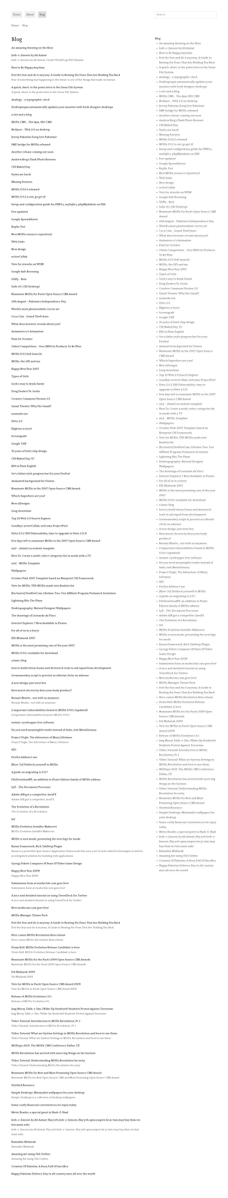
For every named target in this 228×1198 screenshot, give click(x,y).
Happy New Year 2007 (25, 368)
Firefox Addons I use (24, 757)
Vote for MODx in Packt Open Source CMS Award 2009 (46, 984)
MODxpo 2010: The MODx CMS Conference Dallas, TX (45, 1045)
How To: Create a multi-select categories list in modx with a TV (51, 555)
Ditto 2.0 (16, 421)
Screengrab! (19, 436)
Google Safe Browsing (25, 271)
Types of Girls (20, 376)
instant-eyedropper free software (32, 722)
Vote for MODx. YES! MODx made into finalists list (42, 585)
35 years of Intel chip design (29, 451)
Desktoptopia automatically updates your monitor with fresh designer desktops (62, 107)
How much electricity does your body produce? (41, 690)
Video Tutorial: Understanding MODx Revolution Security (48, 1060)
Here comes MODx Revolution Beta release (38, 935)
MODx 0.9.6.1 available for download (34, 653)
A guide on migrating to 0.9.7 (29, 772)
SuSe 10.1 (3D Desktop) (25, 286)
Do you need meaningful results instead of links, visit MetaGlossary (54, 729)
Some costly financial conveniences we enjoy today (43, 1105)
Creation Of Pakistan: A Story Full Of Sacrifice (39, 1166)
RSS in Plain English (23, 466)
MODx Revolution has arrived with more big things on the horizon (53, 1053)
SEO (13, 749)
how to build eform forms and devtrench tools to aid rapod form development (61, 668)
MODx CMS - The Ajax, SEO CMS (31, 122)
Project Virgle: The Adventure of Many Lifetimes (41, 737)
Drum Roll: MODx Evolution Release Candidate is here (45, 947)
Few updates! (19, 211)
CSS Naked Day (20, 166)
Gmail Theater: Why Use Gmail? (31, 406)
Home (17, 14)
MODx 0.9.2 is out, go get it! (28, 196)
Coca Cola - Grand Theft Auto (30, 316)
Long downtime (21, 510)
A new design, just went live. (29, 683)
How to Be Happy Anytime (28, 67)
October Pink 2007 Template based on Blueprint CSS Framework (52, 578)
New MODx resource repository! (31, 234)
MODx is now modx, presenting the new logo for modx (45, 838)
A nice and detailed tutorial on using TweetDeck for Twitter (49, 895)
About (30, 14)
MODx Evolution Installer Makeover (34, 826)
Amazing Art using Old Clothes (30, 1154)
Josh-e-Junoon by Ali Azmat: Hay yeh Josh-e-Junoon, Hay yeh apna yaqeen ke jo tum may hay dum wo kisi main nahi (187, 841)
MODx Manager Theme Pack (29, 915)
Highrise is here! (21, 428)
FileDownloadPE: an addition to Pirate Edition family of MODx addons (55, 779)
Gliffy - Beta (18, 279)
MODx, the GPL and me (25, 361)
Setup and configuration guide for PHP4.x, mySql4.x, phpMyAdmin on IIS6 (58, 204)
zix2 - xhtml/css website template (33, 548)
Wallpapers (18, 570)
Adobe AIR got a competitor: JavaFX (33, 794)
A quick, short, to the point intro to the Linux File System (47, 87)
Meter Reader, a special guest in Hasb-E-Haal (39, 1112)
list (13, 819)
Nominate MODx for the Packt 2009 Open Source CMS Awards (50, 959)
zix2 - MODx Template (25, 563)
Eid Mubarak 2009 (23, 972)
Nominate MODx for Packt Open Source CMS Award (44, 294)
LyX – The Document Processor (31, 787)
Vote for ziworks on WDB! (27, 264)
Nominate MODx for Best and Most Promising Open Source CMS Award (56, 1072)
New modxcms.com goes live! (30, 907)
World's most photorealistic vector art (35, 309)
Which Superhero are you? (28, 495)
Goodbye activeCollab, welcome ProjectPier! (39, 525)
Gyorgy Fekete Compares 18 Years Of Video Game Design (46, 863)
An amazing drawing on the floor (32, 47)
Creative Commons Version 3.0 (30, 398)
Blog (42, 14)
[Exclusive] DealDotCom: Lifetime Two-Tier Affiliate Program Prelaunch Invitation (63, 593)
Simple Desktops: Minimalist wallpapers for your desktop (47, 1092)
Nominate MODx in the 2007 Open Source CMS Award (45, 488)
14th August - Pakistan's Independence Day (38, 301)
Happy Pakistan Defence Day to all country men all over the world (53, 1173)
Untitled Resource (22, 1085)
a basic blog (18, 660)
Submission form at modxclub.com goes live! (40, 883)
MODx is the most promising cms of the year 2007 (43, 645)
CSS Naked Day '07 (22, 458)
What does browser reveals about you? (35, 324)
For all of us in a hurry (25, 630)
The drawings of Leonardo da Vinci (33, 615)
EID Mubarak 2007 (23, 638)
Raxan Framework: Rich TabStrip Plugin (36, 846)
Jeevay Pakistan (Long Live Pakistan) (34, 137)
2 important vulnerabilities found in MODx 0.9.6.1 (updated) (49, 710)
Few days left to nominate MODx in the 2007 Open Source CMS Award (55, 540)
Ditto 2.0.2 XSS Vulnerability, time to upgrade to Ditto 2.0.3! (49, 533)
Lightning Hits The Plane (26, 600)
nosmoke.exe (19, 413)
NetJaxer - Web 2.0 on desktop (30, 129)
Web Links (18, 241)
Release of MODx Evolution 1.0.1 (31, 996)
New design (18, 249)
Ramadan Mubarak (23, 1141)
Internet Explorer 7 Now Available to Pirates (39, 623)
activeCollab (19, 256)
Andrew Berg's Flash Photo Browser (33, 159)
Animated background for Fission (32, 481)
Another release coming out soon (32, 151)
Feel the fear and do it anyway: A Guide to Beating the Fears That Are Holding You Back (65, 75)
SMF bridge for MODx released (30, 144)
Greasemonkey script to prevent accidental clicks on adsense (50, 675)
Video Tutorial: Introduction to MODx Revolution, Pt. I (45, 1021)
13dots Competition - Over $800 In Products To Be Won (46, 346)
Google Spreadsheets (24, 219)
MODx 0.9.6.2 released (25, 189)
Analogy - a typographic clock (30, 99)
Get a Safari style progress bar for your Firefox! (40, 473)
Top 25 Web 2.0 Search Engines (31, 518)
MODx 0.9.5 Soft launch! (26, 353)
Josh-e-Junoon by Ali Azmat (29, 55)
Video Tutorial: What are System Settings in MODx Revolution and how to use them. (64, 1033)
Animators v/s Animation (27, 331)
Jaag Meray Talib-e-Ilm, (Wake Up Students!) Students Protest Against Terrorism (62, 1008)
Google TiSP (18, 443)
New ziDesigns (20, 503)
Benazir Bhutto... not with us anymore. (35, 697)
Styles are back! (21, 174)
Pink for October (22, 339)
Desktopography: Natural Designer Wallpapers (41, 608)
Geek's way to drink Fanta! (27, 383)
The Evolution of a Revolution (30, 806)
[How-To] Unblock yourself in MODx (34, 764)
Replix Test (18, 226)
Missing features (21, 181)
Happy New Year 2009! (25, 870)
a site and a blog (21, 114)
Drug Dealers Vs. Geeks (25, 391)
